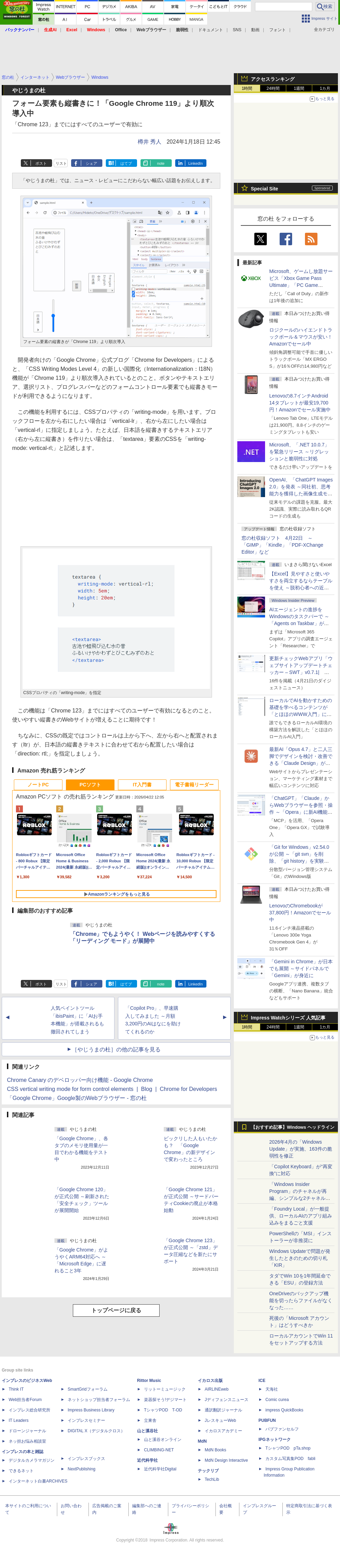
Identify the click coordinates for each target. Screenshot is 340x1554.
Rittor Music (149, 1380)
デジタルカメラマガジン (31, 1460)
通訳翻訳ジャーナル (223, 1410)
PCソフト (90, 784)
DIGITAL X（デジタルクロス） (96, 1430)
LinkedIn (195, 163)
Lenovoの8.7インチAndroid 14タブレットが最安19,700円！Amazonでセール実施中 (300, 402)
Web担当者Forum (25, 1399)
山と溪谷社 (147, 1430)
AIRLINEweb (217, 1389)
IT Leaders (18, 1420)
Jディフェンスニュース (226, 1399)
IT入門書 (142, 784)
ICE (261, 1380)
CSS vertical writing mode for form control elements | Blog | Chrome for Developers (112, 1089)
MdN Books (215, 1450)
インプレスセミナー (86, 1420)
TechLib (212, 1479)
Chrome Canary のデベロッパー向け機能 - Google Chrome (80, 1080)
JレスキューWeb (220, 1420)
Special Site (264, 188)
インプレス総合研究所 (29, 1410)
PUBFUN (267, 1420)
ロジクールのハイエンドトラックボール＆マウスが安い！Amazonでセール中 (300, 337)
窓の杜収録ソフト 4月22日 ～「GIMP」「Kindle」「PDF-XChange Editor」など (282, 545)
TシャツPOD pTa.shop (288, 1448)
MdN (202, 1441)
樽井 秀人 (149, 142)
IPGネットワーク (274, 1439)
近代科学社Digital (160, 1469)
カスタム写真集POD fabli (290, 1458)
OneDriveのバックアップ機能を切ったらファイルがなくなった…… (300, 1300)
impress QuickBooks (284, 1410)
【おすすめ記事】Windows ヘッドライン (292, 1127)
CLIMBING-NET (159, 1450)
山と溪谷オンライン (162, 1439)
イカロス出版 (210, 1380)
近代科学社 (147, 1460)
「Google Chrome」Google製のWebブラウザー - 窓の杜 (77, 1098)
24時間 (272, 88)
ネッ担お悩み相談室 (27, 1441)
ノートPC (38, 784)
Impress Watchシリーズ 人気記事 (288, 1018)
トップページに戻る (116, 1310)
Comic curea (277, 1399)
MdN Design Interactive (226, 1460)
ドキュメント (210, 29)
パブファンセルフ (282, 1429)
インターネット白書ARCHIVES (38, 1481)
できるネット (21, 1470)
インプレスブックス (86, 1458)
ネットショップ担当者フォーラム (99, 1399)
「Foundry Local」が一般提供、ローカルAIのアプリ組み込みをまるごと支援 (300, 1216)
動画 (255, 29)
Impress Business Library (91, 1410)
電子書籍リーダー (194, 784)
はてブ (126, 163)
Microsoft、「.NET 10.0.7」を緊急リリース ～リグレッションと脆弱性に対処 (299, 451)
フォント (277, 29)
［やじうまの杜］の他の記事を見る (116, 1049)
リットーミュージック (165, 1389)
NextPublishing (81, 1469)
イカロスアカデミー (223, 1430)
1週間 (299, 88)
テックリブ (208, 1470)
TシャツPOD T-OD (163, 1410)
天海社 (271, 1389)
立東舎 (150, 1420)
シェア (91, 163)
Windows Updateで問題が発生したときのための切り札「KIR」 (299, 1258)
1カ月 (325, 88)
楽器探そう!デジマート (165, 1399)
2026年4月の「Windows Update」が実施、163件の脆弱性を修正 (300, 1149)
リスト (61, 163)
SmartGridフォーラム (88, 1389)
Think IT (16, 1389)
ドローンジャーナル (27, 1430)
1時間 (247, 88)
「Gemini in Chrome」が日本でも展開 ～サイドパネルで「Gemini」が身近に (301, 968)
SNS (237, 29)
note (160, 163)
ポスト (41, 163)
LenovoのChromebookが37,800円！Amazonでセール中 (300, 912)
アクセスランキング (273, 79)
